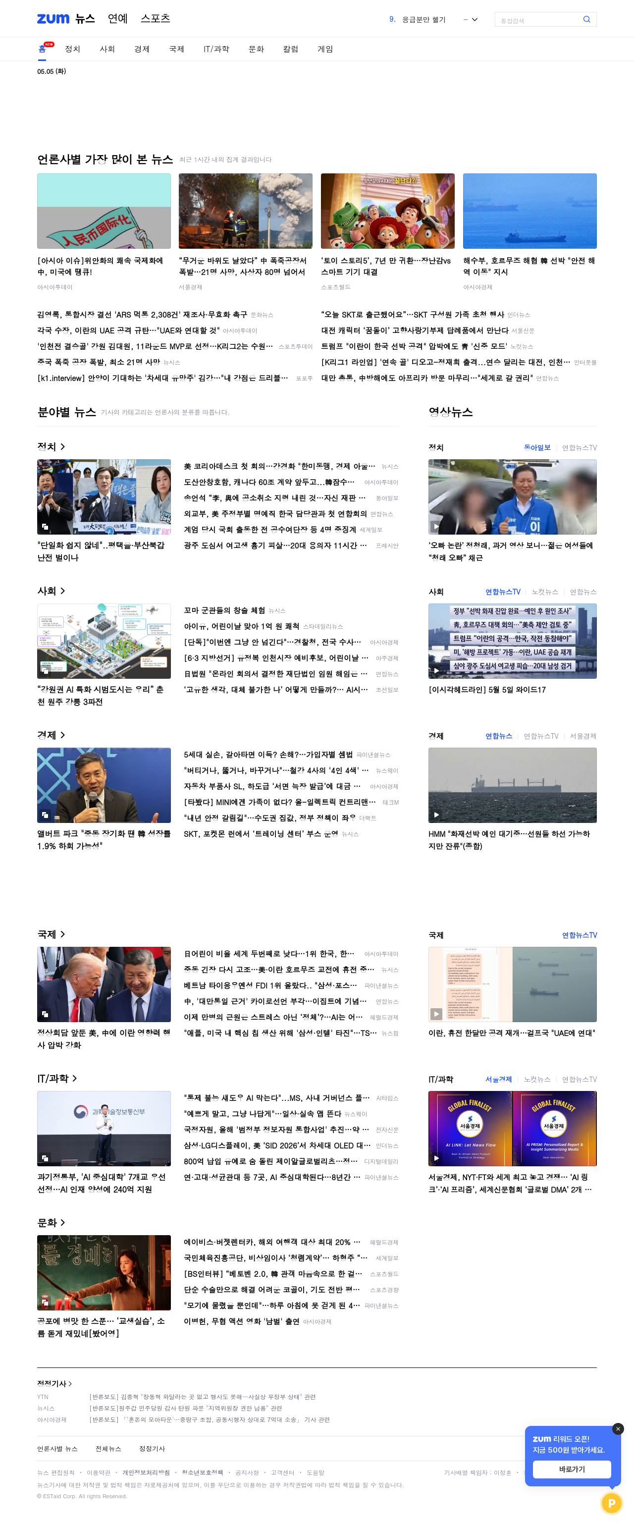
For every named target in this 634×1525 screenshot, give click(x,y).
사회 (107, 48)
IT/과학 (216, 48)
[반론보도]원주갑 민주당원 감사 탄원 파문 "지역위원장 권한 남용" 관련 (185, 1408)
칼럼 (291, 48)
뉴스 (85, 18)
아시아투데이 (55, 286)
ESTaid (52, 1496)
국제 (177, 48)
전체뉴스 (108, 1448)
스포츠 (155, 18)
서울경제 (191, 286)
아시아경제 (478, 286)
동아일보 (537, 447)
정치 (73, 48)
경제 (142, 48)
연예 (118, 18)
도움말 (315, 1472)
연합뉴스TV (579, 447)
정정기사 (51, 1383)
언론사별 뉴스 (57, 1448)
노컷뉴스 (544, 592)
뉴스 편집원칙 (56, 1472)
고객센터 (283, 1472)
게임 (325, 48)
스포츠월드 (336, 286)
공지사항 (247, 1472)
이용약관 (98, 1472)
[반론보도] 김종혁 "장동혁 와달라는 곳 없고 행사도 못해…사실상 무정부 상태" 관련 (202, 1396)
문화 (256, 48)
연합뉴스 (583, 592)
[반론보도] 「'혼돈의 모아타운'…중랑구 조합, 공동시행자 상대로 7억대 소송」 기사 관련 (209, 1419)
